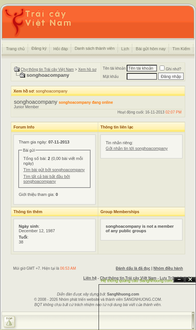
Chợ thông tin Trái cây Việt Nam (47, 69)
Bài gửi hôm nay (151, 48)
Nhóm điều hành (168, 268)
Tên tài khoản (114, 68)
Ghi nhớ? (170, 69)
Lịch (125, 48)
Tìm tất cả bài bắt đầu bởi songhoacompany (46, 179)
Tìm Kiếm (181, 48)
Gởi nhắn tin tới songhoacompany (137, 148)
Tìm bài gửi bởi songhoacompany (54, 169)
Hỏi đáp (60, 48)
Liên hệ (89, 278)
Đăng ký (38, 48)
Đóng (190, 279)
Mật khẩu (110, 77)
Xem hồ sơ (87, 69)
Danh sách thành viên (94, 48)
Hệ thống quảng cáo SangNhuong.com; (137, 280)
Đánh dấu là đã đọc (133, 268)
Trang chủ (15, 48)
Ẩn (179, 279)
